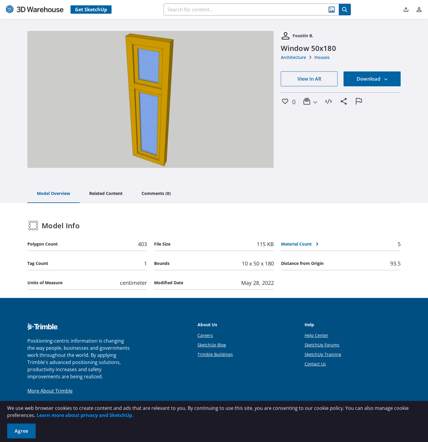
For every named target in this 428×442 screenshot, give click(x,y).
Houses (322, 57)
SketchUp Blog (211, 345)
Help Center (316, 335)
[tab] (53, 194)
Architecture (293, 57)
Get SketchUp (91, 9)
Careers (205, 335)
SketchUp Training (323, 354)
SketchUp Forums (322, 345)
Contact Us (315, 364)
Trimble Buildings (215, 354)
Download (372, 79)
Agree (21, 431)
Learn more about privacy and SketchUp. (85, 415)
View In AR (309, 79)
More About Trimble (50, 391)
